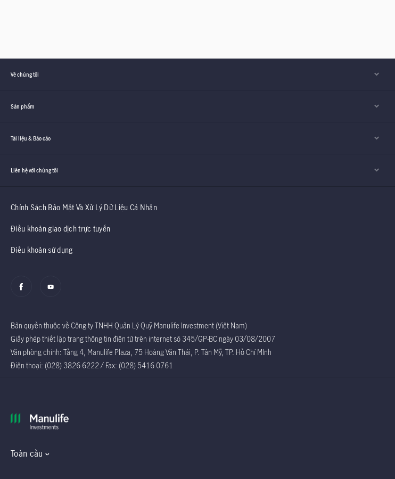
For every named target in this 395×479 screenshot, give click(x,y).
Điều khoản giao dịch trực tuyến (60, 229)
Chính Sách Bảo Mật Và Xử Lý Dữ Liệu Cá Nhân (84, 207)
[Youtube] (53, 292)
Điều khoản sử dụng (41, 250)
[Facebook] (24, 292)
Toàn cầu (27, 453)
